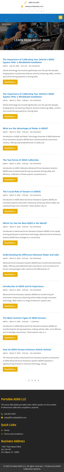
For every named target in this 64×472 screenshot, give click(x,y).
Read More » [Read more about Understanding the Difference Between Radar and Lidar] (10, 274)
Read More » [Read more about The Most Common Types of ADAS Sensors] (10, 337)
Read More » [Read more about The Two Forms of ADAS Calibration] (10, 179)
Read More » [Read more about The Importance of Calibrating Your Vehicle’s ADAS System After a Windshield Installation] (10, 82)
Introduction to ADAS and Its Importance (23, 286)
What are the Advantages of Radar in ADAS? (25, 128)
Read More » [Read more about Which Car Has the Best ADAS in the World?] (10, 243)
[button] (60, 17)
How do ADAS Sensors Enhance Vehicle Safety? (27, 349)
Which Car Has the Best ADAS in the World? (25, 223)
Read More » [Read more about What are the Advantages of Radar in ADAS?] (10, 148)
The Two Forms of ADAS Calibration (21, 160)
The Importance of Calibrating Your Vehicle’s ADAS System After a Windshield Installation (28, 61)
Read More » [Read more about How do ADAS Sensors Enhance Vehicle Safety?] (10, 369)
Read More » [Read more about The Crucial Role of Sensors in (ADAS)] (10, 211)
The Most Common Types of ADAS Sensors (24, 318)
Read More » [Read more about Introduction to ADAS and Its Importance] (10, 306)
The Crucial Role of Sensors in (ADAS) (22, 191)
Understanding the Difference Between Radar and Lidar (31, 254)
